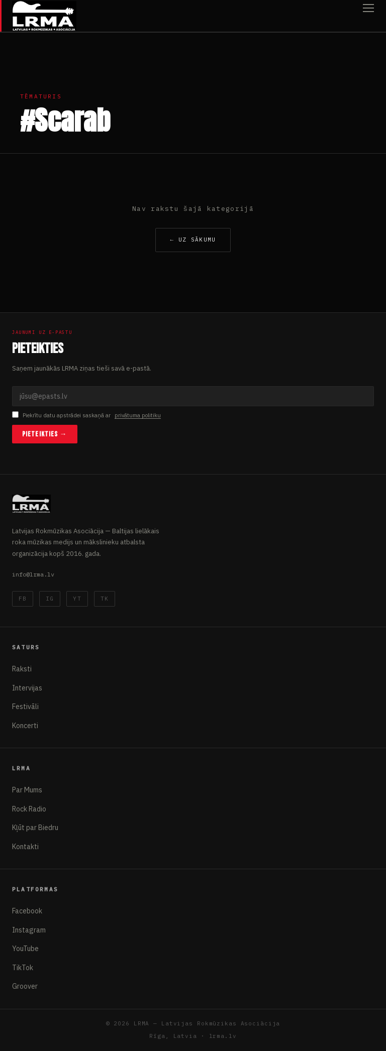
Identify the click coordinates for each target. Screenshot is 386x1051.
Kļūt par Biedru (35, 827)
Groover (25, 986)
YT (77, 598)
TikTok (22, 967)
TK (105, 598)
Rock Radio (29, 808)
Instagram (29, 930)
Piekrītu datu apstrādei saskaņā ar (86, 415)
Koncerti (25, 725)
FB (23, 598)
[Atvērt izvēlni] (368, 16)
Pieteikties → (44, 434)
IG (50, 598)
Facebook (27, 910)
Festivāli (25, 706)
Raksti (22, 668)
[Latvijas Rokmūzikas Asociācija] (44, 16)
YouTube (25, 948)
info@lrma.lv (33, 574)
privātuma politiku (138, 415)
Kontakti (25, 846)
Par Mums (27, 789)
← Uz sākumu (193, 239)
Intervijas (27, 687)
